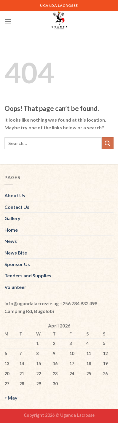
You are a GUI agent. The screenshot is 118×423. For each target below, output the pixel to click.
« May (10, 397)
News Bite (15, 252)
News (10, 241)
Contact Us (16, 207)
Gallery (12, 218)
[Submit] (108, 143)
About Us (14, 195)
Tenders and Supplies (27, 275)
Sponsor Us (17, 264)
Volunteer (15, 287)
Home (11, 230)
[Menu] (8, 21)
